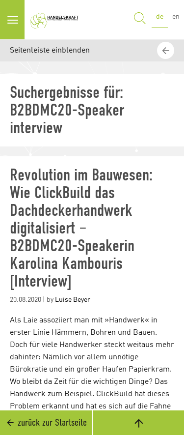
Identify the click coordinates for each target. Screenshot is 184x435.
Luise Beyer (72, 299)
